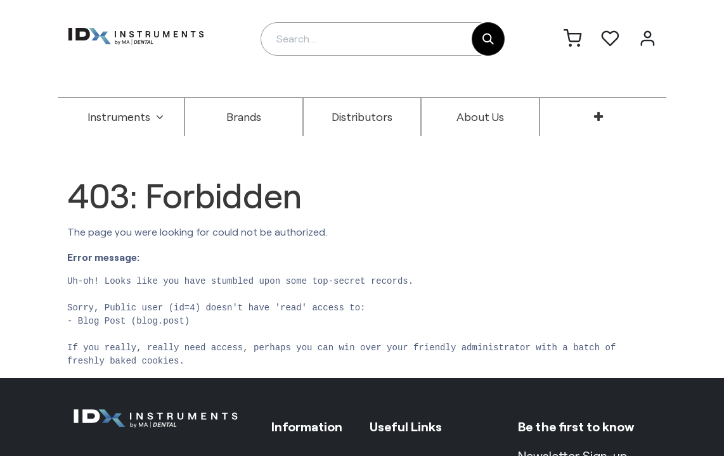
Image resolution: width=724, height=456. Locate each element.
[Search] (488, 39)
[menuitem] (125, 117)
